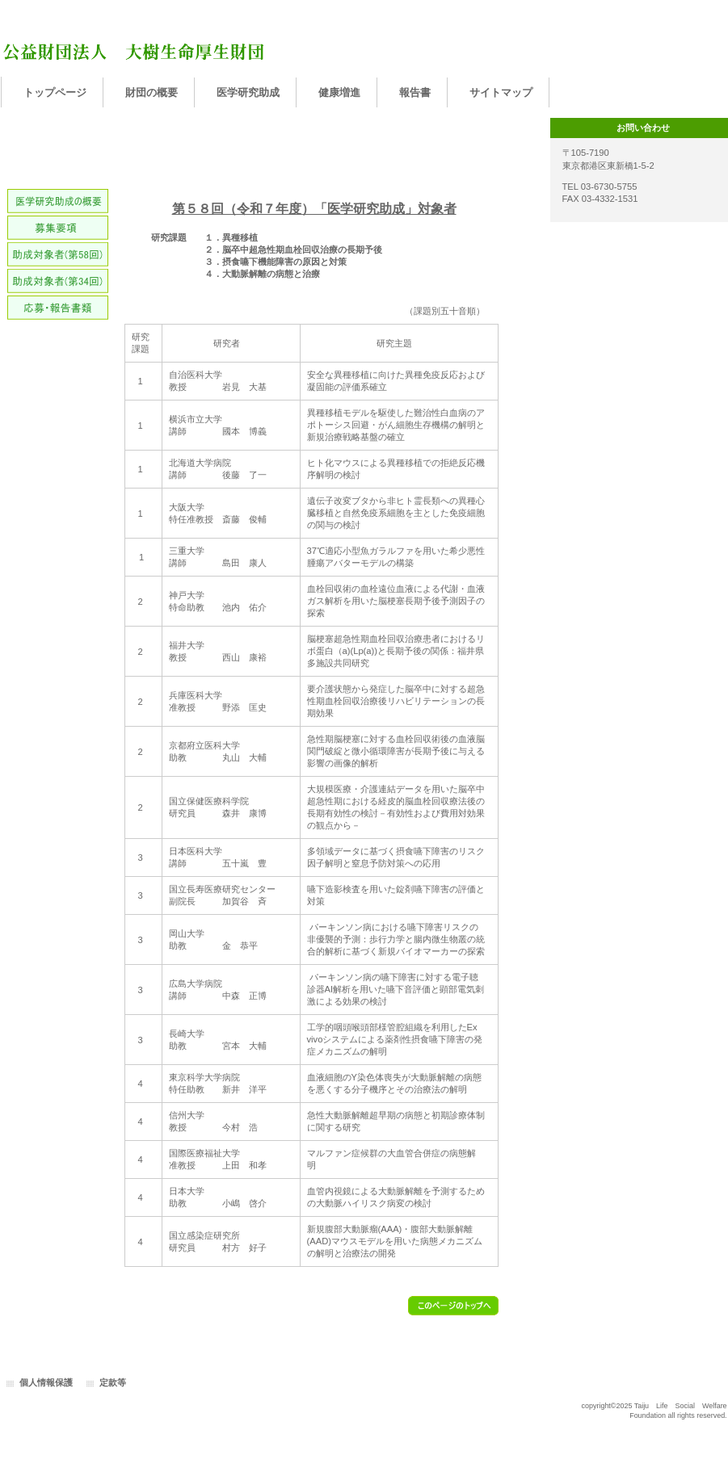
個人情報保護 (46, 1382)
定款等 (112, 1382)
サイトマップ (500, 92)
